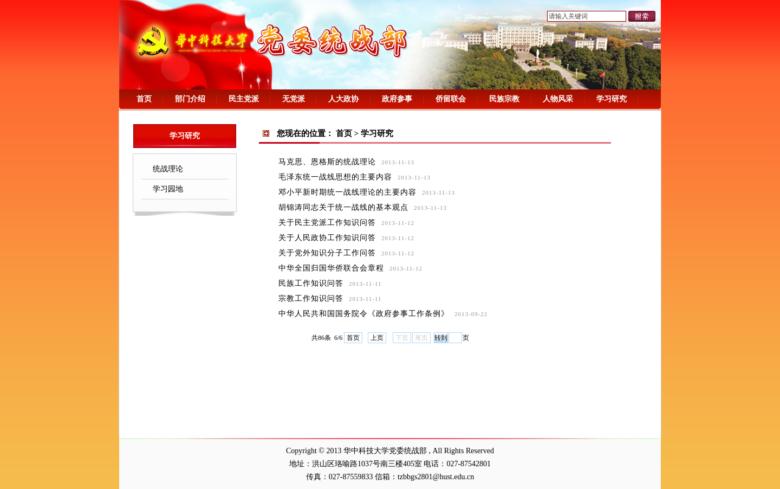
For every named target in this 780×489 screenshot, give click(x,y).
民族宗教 (504, 99)
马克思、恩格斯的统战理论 (327, 162)
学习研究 (611, 99)
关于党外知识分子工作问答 (327, 253)
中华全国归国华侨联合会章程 (331, 268)
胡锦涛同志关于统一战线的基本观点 (343, 207)
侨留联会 (450, 99)
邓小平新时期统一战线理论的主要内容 (347, 192)
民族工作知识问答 (310, 283)
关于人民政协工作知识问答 (327, 238)
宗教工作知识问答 (310, 298)
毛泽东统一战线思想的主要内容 (335, 177)
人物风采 (558, 99)
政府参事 (397, 99)
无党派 (293, 99)
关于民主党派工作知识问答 (327, 222)
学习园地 (165, 189)
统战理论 (165, 169)
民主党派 (244, 99)
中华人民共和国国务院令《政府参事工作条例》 (363, 314)
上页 (377, 338)
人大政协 (343, 99)
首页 (144, 99)
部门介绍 (190, 99)
